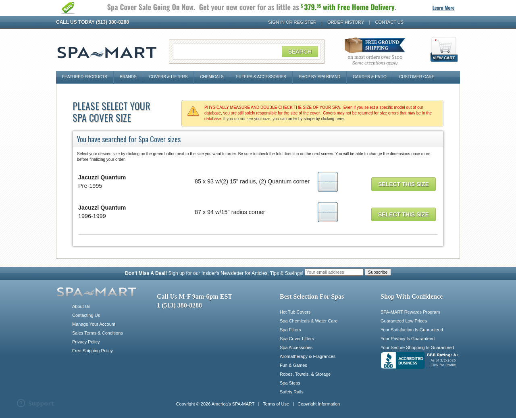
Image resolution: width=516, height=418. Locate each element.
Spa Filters (290, 329)
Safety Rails (292, 391)
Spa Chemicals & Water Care (308, 320)
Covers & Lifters (168, 77)
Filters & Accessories (261, 77)
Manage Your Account (93, 324)
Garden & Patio (370, 77)
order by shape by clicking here (315, 118)
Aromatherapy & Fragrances (307, 356)
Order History (345, 22)
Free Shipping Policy (92, 350)
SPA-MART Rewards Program (410, 312)
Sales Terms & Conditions (97, 333)
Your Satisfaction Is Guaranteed (412, 329)
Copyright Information (319, 403)
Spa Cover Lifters (297, 338)
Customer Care (417, 77)
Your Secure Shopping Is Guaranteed (417, 347)
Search (300, 51)
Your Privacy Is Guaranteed (408, 338)
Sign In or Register (292, 22)
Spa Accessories (296, 347)
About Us (81, 306)
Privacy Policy (86, 341)
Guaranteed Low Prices (404, 320)
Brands (128, 77)
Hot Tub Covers (295, 312)
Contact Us (389, 22)
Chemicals (211, 77)
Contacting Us (86, 315)
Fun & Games (293, 365)
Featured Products (84, 77)
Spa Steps (290, 383)
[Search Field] (246, 52)
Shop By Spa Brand (319, 77)
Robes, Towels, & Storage (305, 374)
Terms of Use (276, 403)
